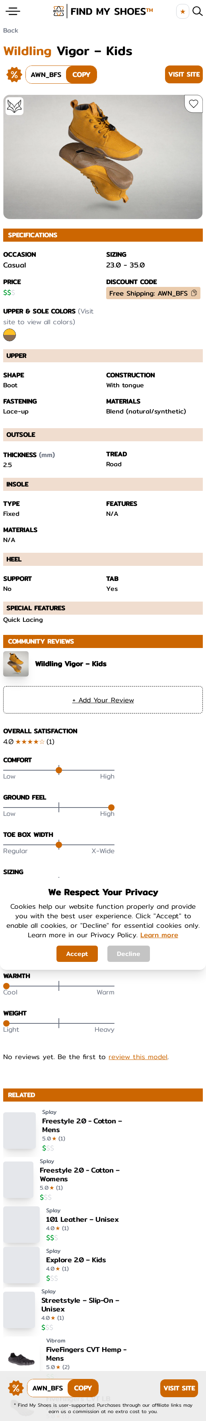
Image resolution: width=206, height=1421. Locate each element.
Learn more (159, 934)
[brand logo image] (103, 11)
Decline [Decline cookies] (128, 954)
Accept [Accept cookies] (77, 954)
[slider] (59, 770)
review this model (138, 1056)
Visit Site (184, 74)
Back (10, 30)
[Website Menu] (13, 11)
